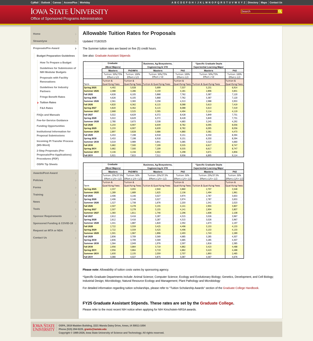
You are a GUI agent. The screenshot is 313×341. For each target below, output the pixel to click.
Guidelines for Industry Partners (54, 89)
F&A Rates (46, 107)
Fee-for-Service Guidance (52, 120)
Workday (85, 2)
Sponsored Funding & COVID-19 (53, 223)
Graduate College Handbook (240, 288)
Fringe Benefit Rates (52, 96)
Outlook (45, 2)
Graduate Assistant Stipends (112, 55)
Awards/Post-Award (45, 172)
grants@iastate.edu (95, 329)
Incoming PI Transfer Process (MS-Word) (55, 143)
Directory (253, 2)
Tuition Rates (48, 102)
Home (36, 33)
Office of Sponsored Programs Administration (67, 19)
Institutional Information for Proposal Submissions (54, 133)
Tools (36, 208)
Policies (38, 180)
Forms (37, 187)
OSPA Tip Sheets (47, 164)
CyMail (35, 2)
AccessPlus (70, 2)
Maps (264, 2)
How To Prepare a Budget (55, 62)
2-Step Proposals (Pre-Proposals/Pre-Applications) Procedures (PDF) (54, 154)
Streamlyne (40, 40)
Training (38, 194)
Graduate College (216, 303)
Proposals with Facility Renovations (54, 79)
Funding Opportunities (51, 125)
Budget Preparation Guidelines (56, 55)
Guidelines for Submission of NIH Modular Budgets (58, 70)
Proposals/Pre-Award (46, 48)
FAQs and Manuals (48, 114)
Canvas (57, 2)
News (36, 201)
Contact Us (276, 2)
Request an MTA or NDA (48, 230)
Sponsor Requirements (47, 216)
